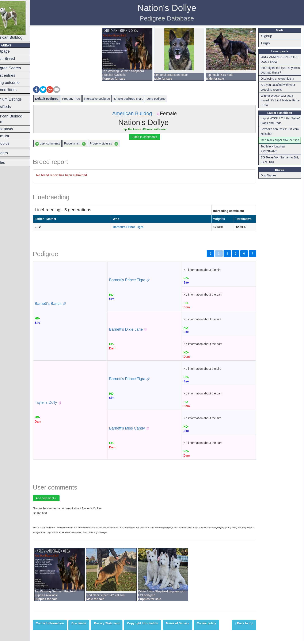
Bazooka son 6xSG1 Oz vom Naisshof (281, 131)
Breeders (10, 153)
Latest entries (14, 75)
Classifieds (12, 107)
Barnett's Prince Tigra (135, 227)
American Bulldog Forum (18, 119)
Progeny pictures (114, 144)
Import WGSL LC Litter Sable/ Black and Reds (277, 121)
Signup (268, 36)
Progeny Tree (81, 98)
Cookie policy (217, 623)
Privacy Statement (117, 623)
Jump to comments (150, 137)
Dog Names (270, 180)
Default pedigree (57, 98)
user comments (58, 144)
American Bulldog (19, 20)
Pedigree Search (17, 68)
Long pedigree (166, 98)
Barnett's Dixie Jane (134, 329)
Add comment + (56, 498)
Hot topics (11, 143)
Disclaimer (89, 623)
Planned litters (15, 90)
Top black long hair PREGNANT (274, 154)
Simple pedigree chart (138, 98)
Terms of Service (188, 623)
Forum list (11, 136)
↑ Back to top (246, 623)
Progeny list (85, 144)
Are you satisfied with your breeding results (279, 87)
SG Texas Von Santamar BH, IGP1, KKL (281, 164)
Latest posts (13, 129)
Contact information (60, 623)
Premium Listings (17, 99)
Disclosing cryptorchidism (279, 78)
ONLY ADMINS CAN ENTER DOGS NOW (281, 59)
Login (267, 43)
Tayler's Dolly (56, 402)
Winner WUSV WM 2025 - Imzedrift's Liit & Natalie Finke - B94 (279, 100)
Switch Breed (14, 58)
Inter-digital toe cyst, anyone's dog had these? (278, 70)
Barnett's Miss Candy (135, 428)
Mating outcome (16, 82)
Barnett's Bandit (58, 303)
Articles (9, 162)
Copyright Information (153, 623)
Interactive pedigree (107, 98)
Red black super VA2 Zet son (279, 142)
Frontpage (11, 51)
